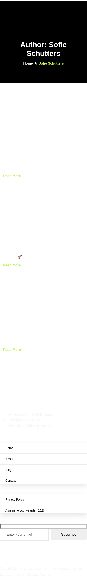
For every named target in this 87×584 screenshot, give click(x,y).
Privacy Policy (14, 499)
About (9, 459)
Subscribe (68, 534)
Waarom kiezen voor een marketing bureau (42, 341)
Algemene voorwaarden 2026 (25, 510)
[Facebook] (43, 543)
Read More (12, 176)
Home (9, 448)
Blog (8, 470)
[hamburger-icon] (79, 10)
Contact (10, 480)
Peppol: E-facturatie (21, 167)
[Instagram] (43, 553)
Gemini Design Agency (33, 574)
